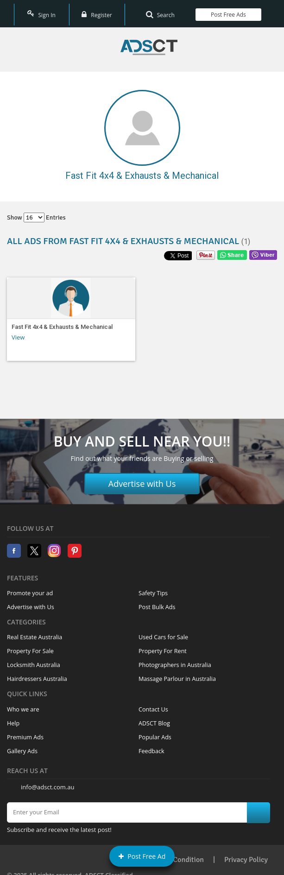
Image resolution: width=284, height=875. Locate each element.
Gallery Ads (22, 746)
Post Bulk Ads (157, 602)
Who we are (23, 704)
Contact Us (153, 704)
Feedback (151, 746)
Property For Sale (30, 646)
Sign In (41, 11)
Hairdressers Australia (37, 674)
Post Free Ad (142, 856)
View (18, 332)
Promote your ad (30, 588)
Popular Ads (155, 732)
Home (148, 42)
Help (13, 718)
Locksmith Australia (33, 660)
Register (97, 11)
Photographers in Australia (175, 660)
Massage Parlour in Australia (177, 674)
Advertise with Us (142, 478)
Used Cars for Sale (163, 632)
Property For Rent (163, 646)
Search (160, 11)
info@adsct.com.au (47, 782)
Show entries (36, 213)
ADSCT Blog (154, 718)
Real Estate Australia (34, 632)
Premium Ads (25, 732)
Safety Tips (153, 588)
